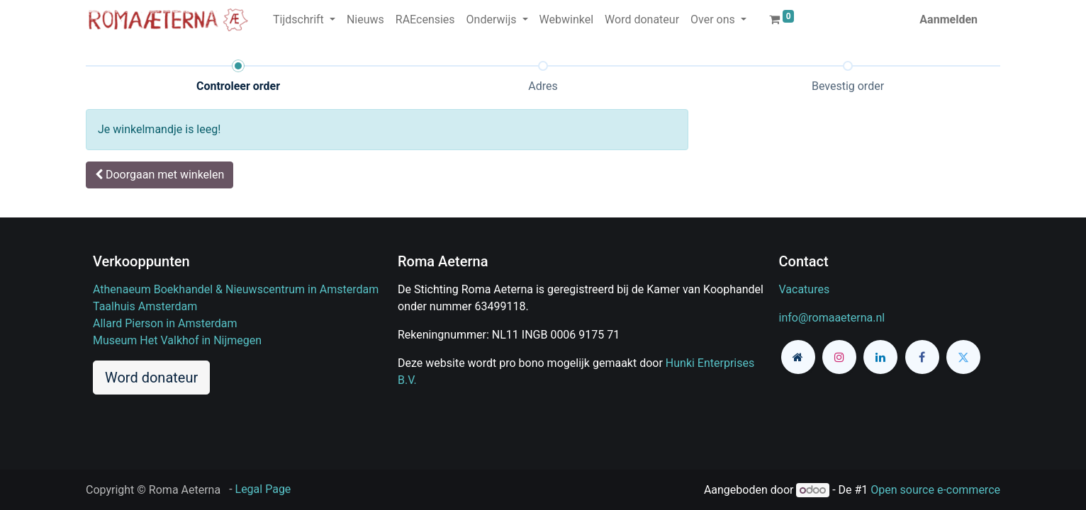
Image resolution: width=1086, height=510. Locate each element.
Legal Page (263, 489)
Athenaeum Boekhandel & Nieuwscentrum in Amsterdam (236, 289)
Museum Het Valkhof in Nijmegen (177, 340)
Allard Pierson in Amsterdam (165, 323)
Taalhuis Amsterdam (145, 306)
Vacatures (804, 289)
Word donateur (151, 377)
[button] (159, 175)
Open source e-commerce (935, 490)
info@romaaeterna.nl (832, 317)
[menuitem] (365, 20)
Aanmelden (948, 19)
